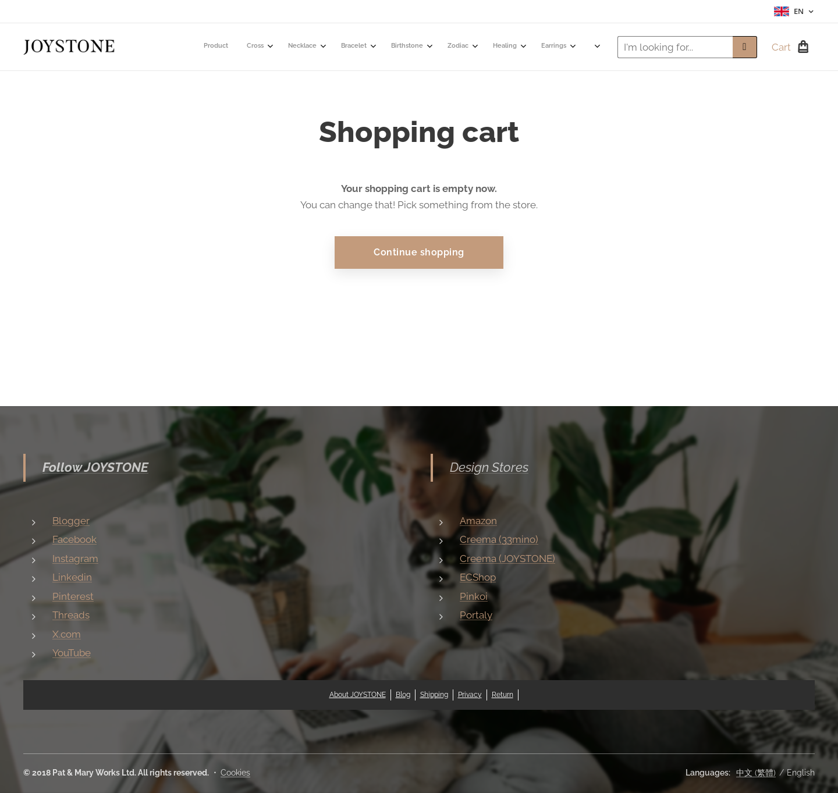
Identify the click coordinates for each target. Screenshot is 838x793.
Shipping (434, 695)
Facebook (74, 539)
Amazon (478, 521)
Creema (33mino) (499, 539)
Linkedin (72, 577)
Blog (403, 695)
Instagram (75, 558)
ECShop (478, 577)
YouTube (71, 653)
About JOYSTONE (357, 695)
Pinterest (73, 596)
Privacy (470, 695)
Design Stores (489, 467)
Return (502, 695)
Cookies (235, 772)
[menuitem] (220, 47)
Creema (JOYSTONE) (507, 558)
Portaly (476, 615)
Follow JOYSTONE (95, 467)
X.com (66, 634)
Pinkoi (474, 596)
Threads (71, 615)
